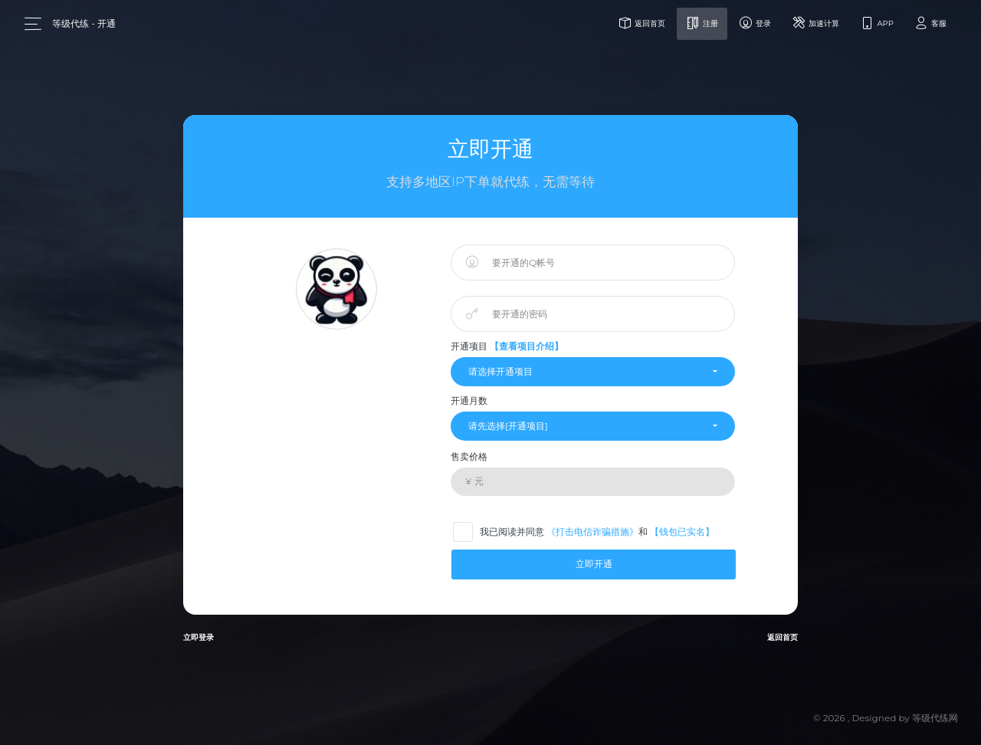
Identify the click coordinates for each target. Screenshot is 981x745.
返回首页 (641, 23)
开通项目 (507, 346)
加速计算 (815, 23)
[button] (593, 371)
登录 (755, 23)
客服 (930, 23)
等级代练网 (935, 718)
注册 (702, 23)
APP (876, 23)
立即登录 (198, 637)
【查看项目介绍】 (526, 346)
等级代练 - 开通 (84, 23)
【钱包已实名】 (682, 531)
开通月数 (469, 400)
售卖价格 (469, 456)
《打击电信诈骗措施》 (592, 531)
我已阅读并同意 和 (589, 531)
